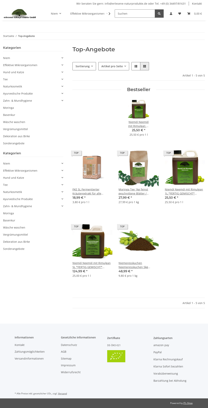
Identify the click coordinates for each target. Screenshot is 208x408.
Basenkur (9, 115)
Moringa (8, 108)
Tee (5, 79)
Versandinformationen (29, 358)
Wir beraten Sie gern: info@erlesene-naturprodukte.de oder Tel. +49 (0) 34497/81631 (131, 3)
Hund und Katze (13, 72)
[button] (171, 13)
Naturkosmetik (12, 86)
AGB (63, 351)
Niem (6, 58)
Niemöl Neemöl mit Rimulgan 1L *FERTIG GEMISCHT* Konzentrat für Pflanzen (184, 191)
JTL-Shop (188, 403)
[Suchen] (135, 13)
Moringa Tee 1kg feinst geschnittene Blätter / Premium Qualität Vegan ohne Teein (138, 191)
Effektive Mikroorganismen (20, 65)
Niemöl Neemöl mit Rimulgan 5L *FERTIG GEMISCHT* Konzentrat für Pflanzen (91, 265)
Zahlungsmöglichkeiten (30, 351)
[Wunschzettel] (179, 13)
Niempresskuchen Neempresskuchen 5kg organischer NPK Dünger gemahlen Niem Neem (135, 265)
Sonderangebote (13, 143)
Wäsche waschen (14, 122)
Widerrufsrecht (71, 372)
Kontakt (197, 3)
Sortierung (83, 66)
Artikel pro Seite (112, 66)
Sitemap (66, 358)
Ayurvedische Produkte (18, 93)
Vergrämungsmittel (15, 129)
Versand (62, 393)
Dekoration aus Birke (16, 136)
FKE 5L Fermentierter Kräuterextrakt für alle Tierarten (86, 191)
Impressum (68, 365)
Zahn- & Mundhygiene (17, 100)
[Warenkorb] (194, 13)
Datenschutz (69, 345)
